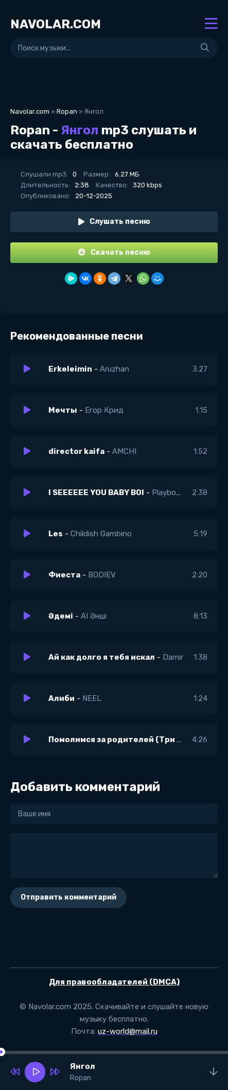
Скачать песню (114, 252)
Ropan (67, 111)
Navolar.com (29, 111)
